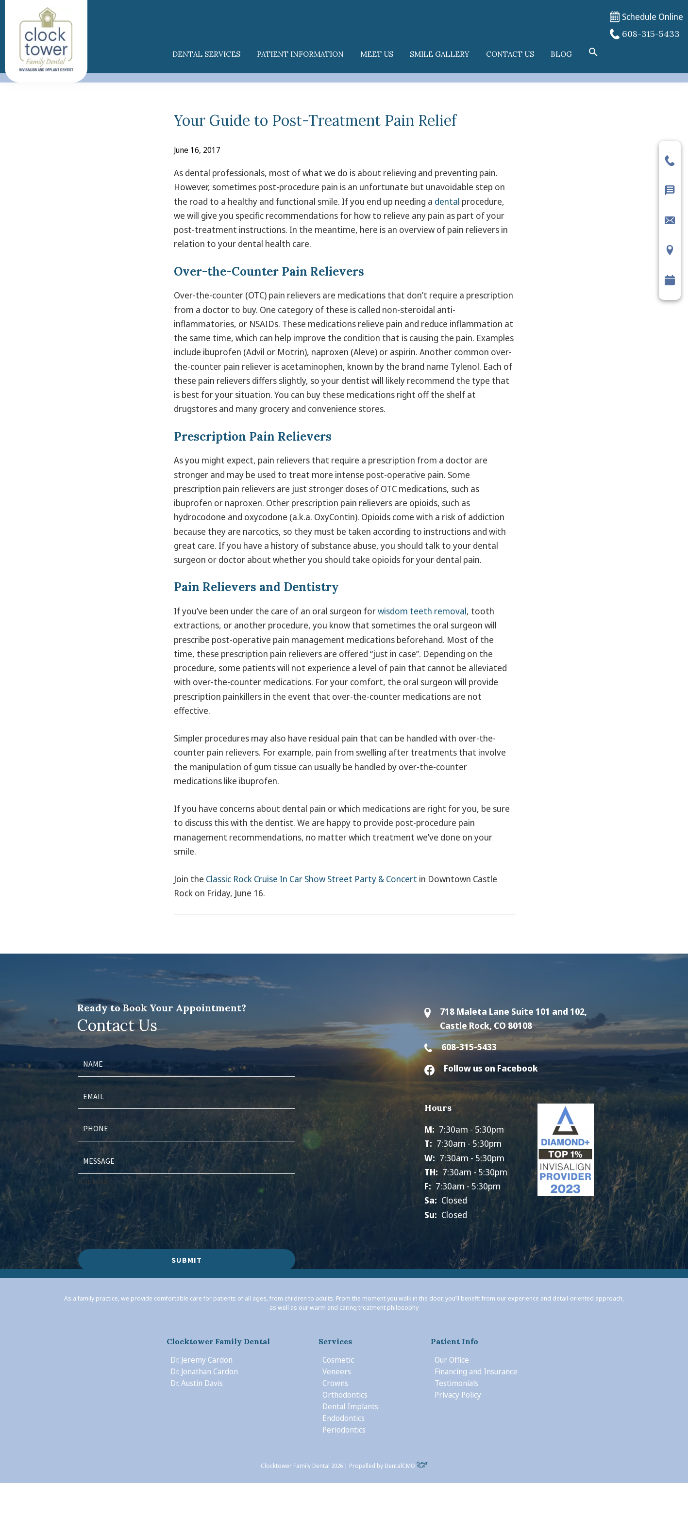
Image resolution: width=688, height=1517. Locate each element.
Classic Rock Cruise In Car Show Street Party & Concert (311, 879)
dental (447, 201)
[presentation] (152, 1207)
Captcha (93, 1181)
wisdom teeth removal (422, 611)
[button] (593, 52)
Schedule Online (646, 17)
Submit (186, 1260)
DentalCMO (406, 1466)
